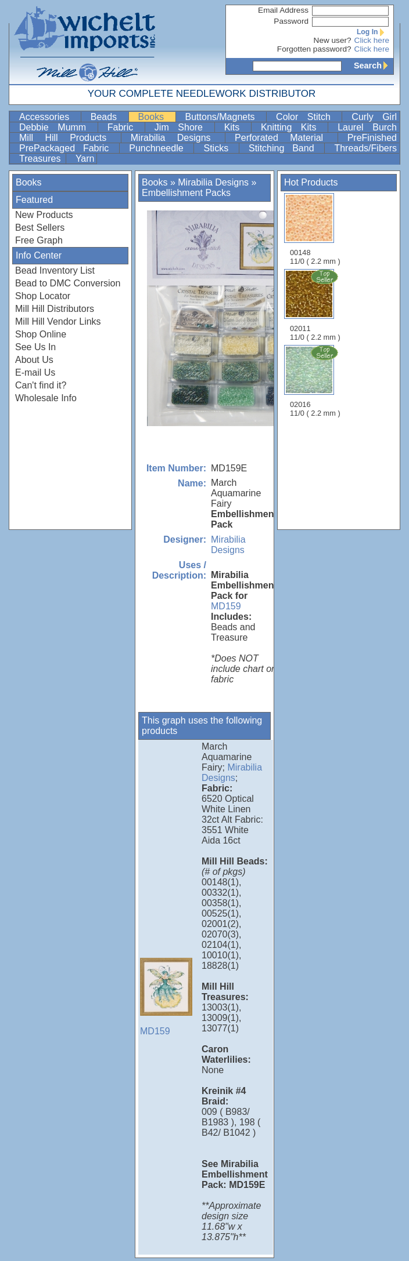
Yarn (85, 158)
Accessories (48, 117)
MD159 (226, 606)
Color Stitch (307, 117)
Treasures (41, 158)
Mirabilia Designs (177, 138)
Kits (236, 127)
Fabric (124, 127)
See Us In (35, 347)
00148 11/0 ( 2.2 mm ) (315, 229)
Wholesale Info (46, 398)
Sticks (219, 148)
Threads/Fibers (365, 148)
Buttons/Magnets (224, 117)
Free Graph (39, 240)
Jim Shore (183, 127)
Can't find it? (40, 385)
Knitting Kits (293, 127)
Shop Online (40, 334)
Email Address (283, 10)
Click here (371, 40)
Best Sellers (39, 227)
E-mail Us (35, 372)
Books (155, 117)
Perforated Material (285, 138)
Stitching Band (285, 148)
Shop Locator (42, 296)
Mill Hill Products (69, 138)
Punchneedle (160, 148)
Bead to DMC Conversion (67, 283)
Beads (108, 117)
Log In (373, 32)
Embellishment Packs (186, 193)
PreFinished (372, 138)
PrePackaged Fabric (68, 148)
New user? (332, 40)
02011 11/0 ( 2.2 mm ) (316, 304)
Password (291, 21)
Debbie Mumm (57, 127)
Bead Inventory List (55, 270)
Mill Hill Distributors (54, 309)
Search (373, 65)
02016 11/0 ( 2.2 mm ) (316, 380)
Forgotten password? (314, 49)
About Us (34, 360)
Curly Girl (374, 117)
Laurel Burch (367, 127)
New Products (44, 215)
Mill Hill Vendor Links (58, 321)
